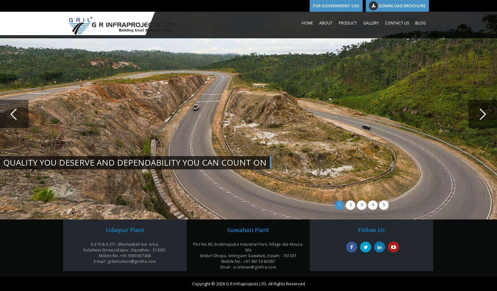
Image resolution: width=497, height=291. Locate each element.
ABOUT (325, 23)
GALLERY (371, 23)
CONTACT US (397, 23)
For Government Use (336, 6)
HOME (307, 23)
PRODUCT (348, 23)
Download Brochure (397, 6)
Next (482, 114)
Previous (14, 114)
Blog (420, 23)
